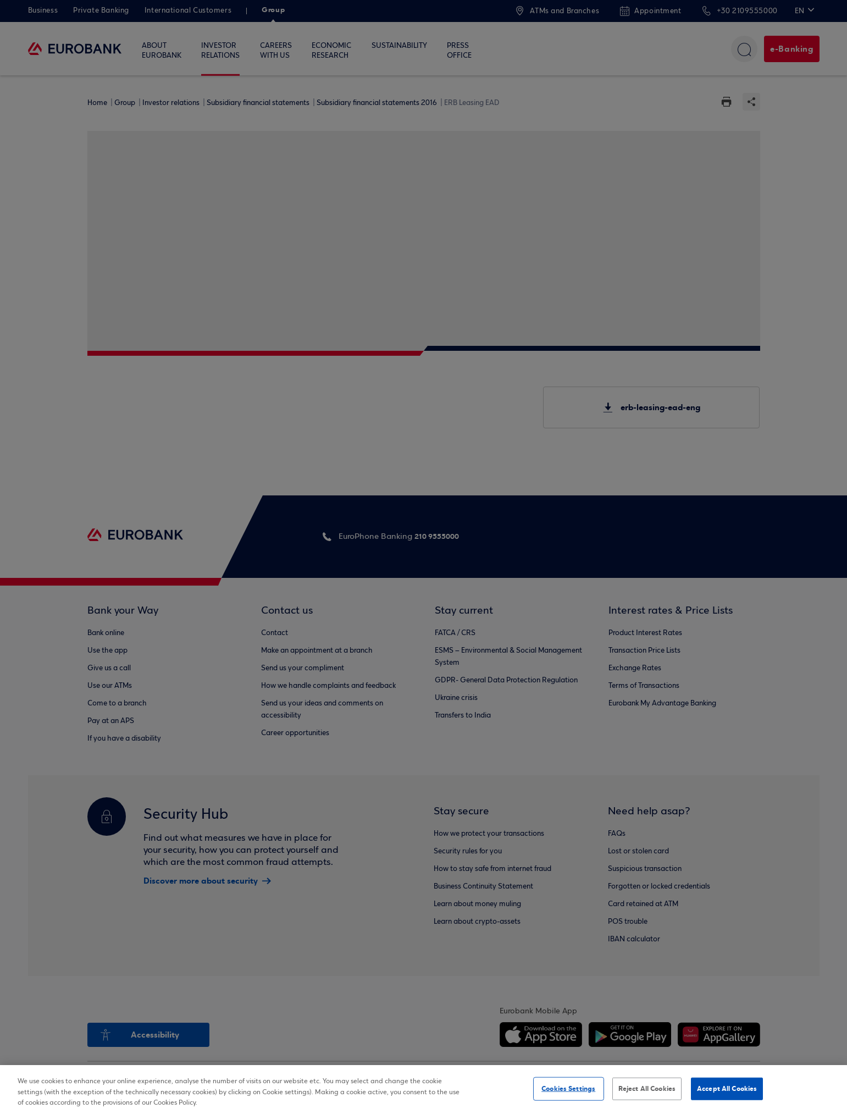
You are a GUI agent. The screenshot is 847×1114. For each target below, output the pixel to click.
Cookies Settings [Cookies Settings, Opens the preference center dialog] (568, 1088)
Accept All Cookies (727, 1088)
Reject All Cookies (647, 1088)
